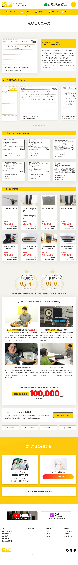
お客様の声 (53, 12)
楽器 (48, 531)
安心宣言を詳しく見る (63, 415)
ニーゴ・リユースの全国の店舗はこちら (39, 491)
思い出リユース (67, 12)
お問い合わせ (68, 536)
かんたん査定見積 (7, 541)
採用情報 (66, 533)
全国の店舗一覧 (29, 529)
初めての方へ (11, 12)
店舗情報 (25, 12)
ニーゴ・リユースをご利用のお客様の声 (16, 133)
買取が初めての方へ (7, 531)
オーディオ (49, 533)
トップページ (5, 529)
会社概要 (66, 529)
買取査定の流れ (6, 533)
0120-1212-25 (20, 475)
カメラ (48, 536)
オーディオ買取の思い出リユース (14, 80)
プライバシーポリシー (70, 531)
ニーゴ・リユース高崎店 (51, 44)
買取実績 (39, 12)
